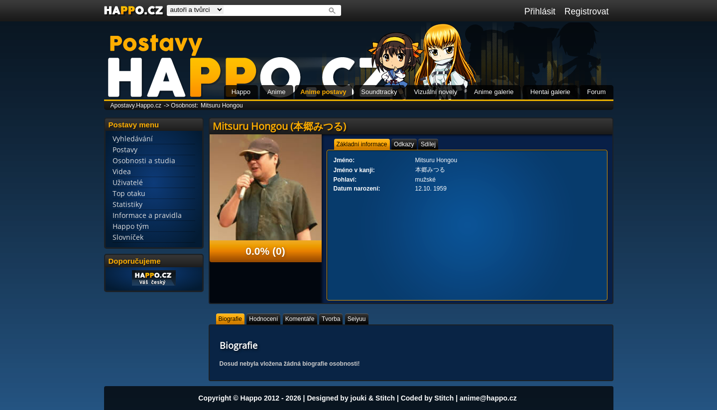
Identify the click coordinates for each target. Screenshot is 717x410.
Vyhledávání (133, 138)
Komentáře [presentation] (300, 318)
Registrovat (587, 11)
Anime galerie (494, 92)
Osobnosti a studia (144, 160)
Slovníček (128, 237)
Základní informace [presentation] (362, 144)
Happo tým (131, 226)
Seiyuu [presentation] (357, 318)
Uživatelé (128, 182)
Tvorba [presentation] (331, 318)
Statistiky (127, 204)
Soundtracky (379, 92)
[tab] (362, 144)
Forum (596, 92)
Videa (122, 171)
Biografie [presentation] (230, 318)
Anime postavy (323, 92)
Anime (276, 92)
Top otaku (129, 193)
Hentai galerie (550, 92)
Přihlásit (540, 11)
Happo (241, 92)
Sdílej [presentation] (428, 144)
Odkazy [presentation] (404, 144)
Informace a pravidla (147, 215)
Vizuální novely (435, 92)
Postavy (125, 149)
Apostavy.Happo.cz (136, 105)
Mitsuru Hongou (222, 105)
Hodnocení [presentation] (263, 318)
